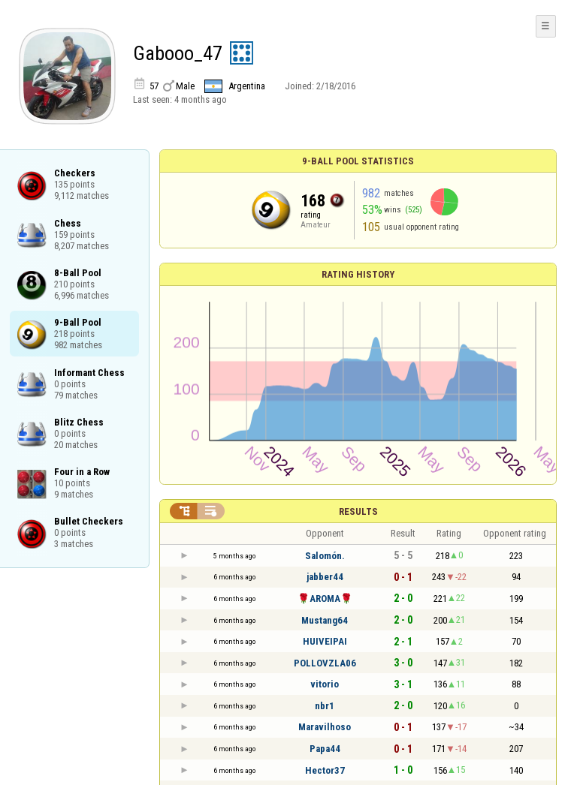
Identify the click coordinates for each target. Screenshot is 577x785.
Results (358, 511)
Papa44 (325, 748)
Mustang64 (324, 620)
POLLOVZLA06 (325, 663)
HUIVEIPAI (325, 641)
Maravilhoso (324, 726)
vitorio (324, 684)
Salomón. (325, 555)
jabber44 (325, 576)
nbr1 (324, 705)
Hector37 (325, 770)
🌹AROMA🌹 (325, 598)
